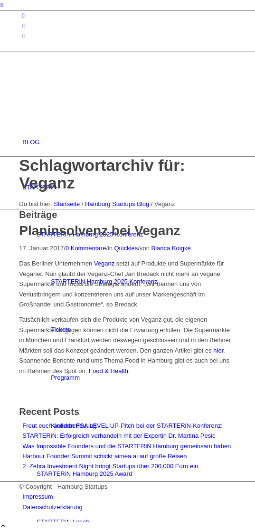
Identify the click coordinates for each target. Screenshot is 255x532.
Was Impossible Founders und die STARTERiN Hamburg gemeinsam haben (126, 446)
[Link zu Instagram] (23, 15)
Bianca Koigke (171, 248)
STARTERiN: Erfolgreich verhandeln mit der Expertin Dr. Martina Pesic (118, 435)
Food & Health (108, 370)
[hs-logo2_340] (90, 96)
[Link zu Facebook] (23, 26)
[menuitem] (129, 142)
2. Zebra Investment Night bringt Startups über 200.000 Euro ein (110, 466)
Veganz (104, 263)
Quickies (126, 248)
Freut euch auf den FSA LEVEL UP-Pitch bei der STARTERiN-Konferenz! (122, 425)
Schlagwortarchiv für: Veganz (102, 174)
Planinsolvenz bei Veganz (99, 230)
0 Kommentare (86, 248)
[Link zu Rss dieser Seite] (23, 35)
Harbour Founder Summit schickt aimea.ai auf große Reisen (104, 456)
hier (218, 350)
